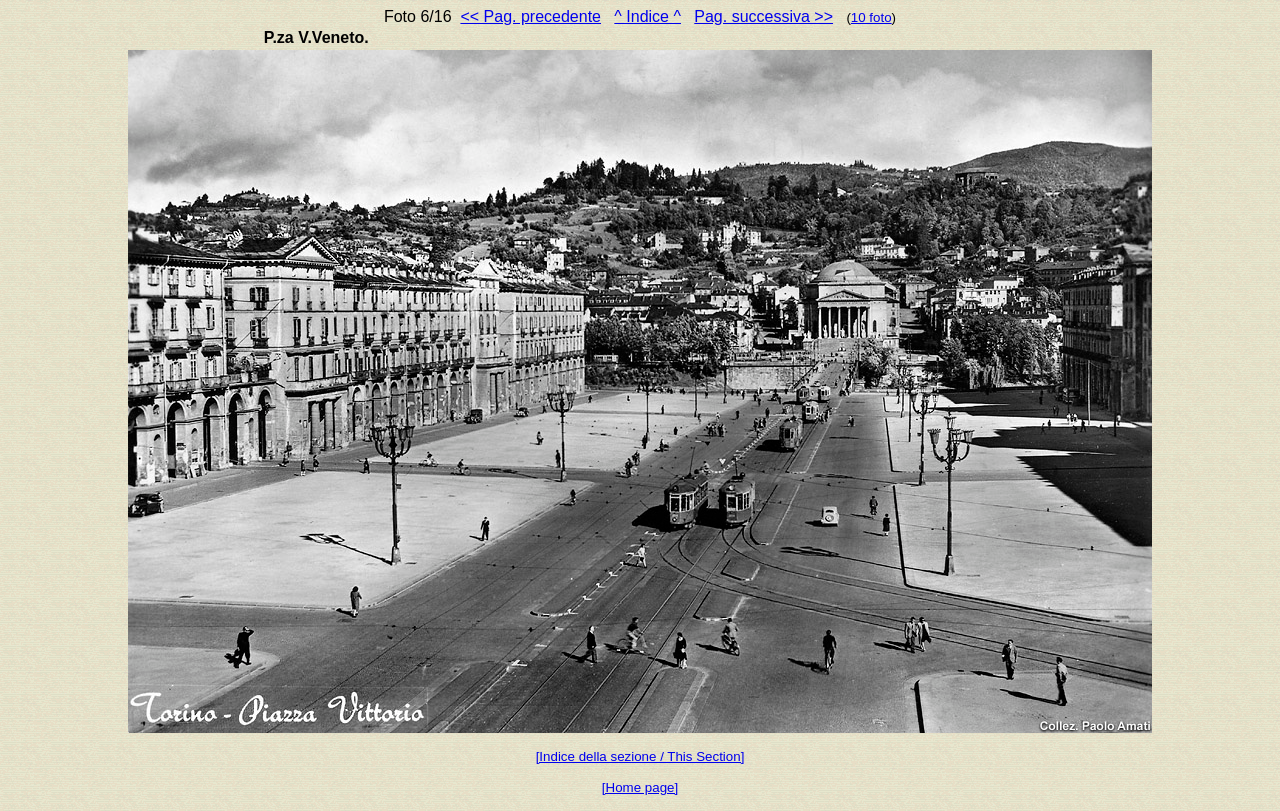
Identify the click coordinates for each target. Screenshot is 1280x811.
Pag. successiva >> (763, 16)
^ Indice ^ (647, 16)
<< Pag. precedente (530, 16)
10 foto (871, 17)
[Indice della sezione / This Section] (640, 756)
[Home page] (640, 787)
